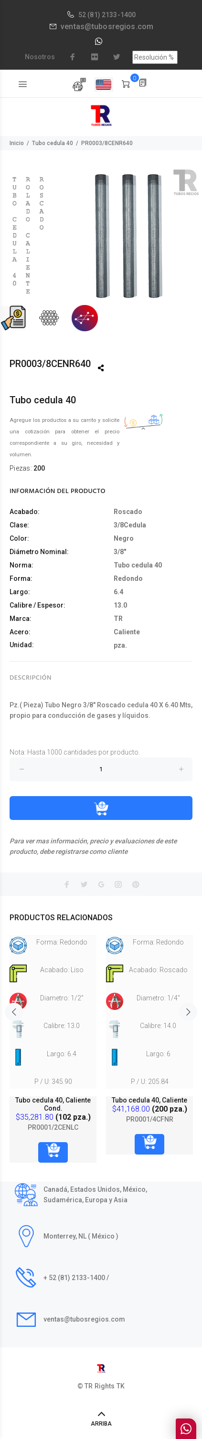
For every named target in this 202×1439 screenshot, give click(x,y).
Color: (19, 538)
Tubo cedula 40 (52, 143)
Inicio (17, 143)
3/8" (120, 552)
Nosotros (40, 57)
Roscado (128, 511)
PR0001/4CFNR (149, 1119)
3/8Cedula (130, 525)
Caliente (127, 632)
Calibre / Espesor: (37, 605)
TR (118, 618)
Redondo (128, 578)
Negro (124, 538)
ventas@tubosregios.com (107, 26)
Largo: (20, 592)
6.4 (118, 592)
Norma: (21, 565)
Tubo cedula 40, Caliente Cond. (53, 1104)
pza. (120, 645)
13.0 (120, 605)
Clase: (19, 525)
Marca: (21, 618)
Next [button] (188, 1011)
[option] (101, 250)
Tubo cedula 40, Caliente (149, 1100)
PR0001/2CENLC (53, 1127)
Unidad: (22, 645)
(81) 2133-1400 (111, 15)
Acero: (20, 632)
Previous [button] (14, 1011)
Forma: (21, 578)
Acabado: (25, 511)
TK (121, 1386)
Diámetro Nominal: (39, 552)
